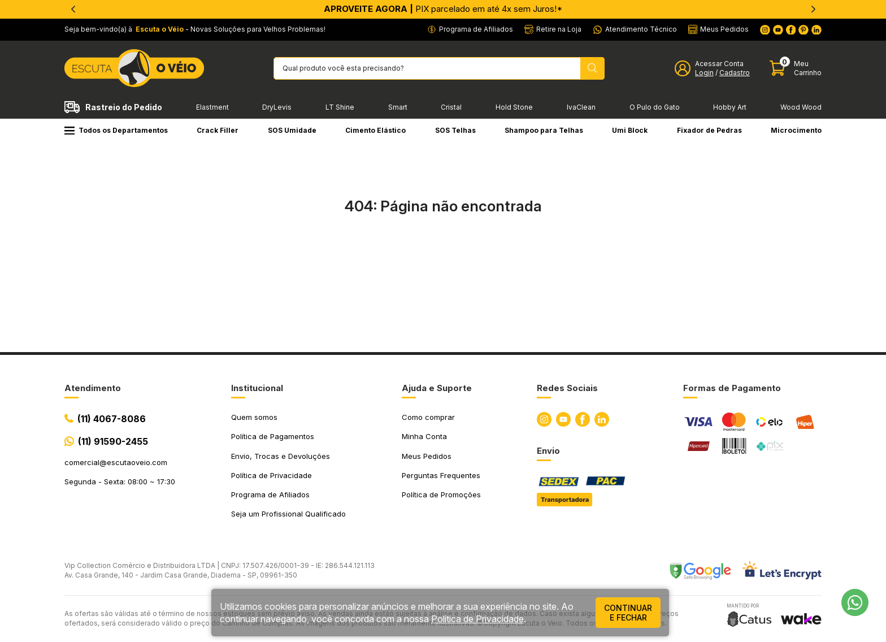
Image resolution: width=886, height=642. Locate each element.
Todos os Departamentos (116, 130)
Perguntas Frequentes (441, 475)
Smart (397, 107)
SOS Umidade (292, 130)
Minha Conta (424, 436)
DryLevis (277, 107)
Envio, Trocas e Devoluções (280, 456)
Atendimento (92, 388)
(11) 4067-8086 (111, 418)
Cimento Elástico (375, 130)
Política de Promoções (441, 494)
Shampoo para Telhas (544, 130)
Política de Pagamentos (272, 436)
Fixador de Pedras (709, 130)
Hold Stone (514, 107)
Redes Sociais (567, 388)
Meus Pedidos (426, 456)
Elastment (212, 107)
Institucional (257, 388)
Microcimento (796, 130)
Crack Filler (217, 130)
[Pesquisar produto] (592, 68)
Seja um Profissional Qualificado (288, 513)
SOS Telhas (455, 130)
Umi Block (630, 130)
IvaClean (581, 107)
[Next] (813, 9)
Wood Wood (801, 107)
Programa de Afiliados (270, 494)
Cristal (451, 107)
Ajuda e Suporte (437, 388)
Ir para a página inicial (443, 255)
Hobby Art (729, 107)
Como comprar (428, 417)
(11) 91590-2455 (113, 441)
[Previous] (72, 9)
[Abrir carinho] (796, 68)
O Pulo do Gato (654, 107)
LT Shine (339, 107)
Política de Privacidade (271, 475)
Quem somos (254, 417)
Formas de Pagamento (732, 388)
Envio (548, 450)
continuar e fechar (628, 612)
